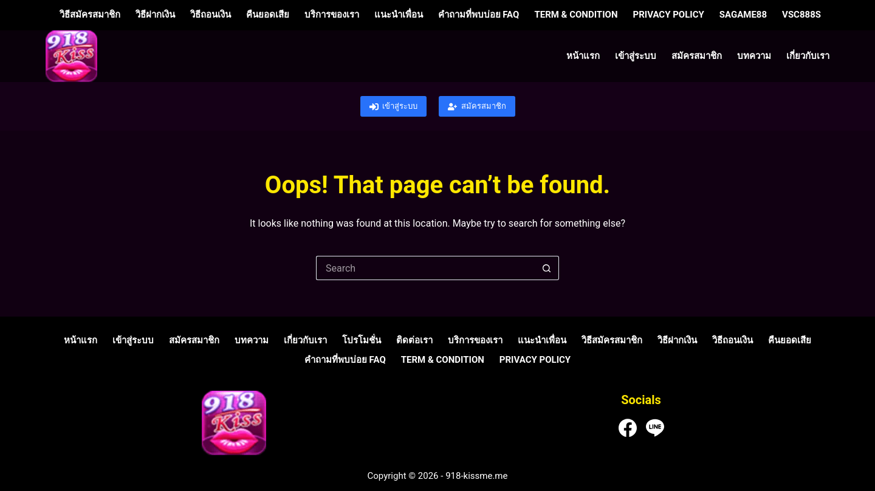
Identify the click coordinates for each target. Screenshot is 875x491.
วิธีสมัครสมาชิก (90, 14)
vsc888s (801, 14)
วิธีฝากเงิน (155, 14)
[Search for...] (425, 268)
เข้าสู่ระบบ (635, 55)
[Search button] (547, 268)
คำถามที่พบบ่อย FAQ (479, 14)
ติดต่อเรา (414, 340)
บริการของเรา (331, 14)
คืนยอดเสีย (267, 14)
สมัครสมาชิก (696, 55)
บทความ (754, 55)
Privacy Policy (668, 14)
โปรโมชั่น (361, 340)
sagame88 (743, 14)
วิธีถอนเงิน (210, 14)
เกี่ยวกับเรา (807, 55)
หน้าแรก (583, 55)
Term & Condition (575, 14)
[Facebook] (628, 428)
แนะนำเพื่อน (398, 14)
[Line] (655, 428)
